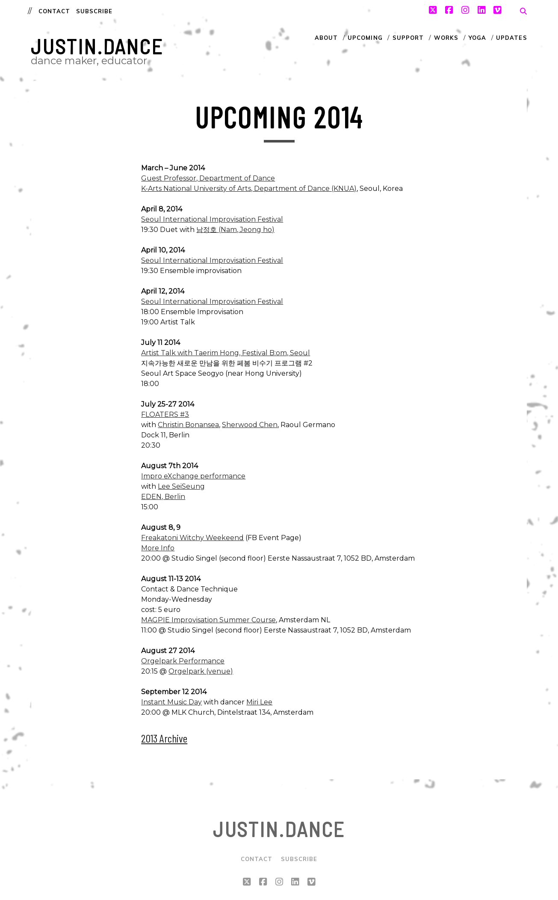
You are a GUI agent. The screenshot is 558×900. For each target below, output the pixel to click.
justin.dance (97, 46)
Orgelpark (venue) (200, 671)
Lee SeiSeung (181, 486)
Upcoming (365, 37)
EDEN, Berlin (163, 497)
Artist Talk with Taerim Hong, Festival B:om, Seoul (225, 353)
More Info (157, 548)
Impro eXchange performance (193, 476)
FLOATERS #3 (165, 414)
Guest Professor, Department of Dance (208, 178)
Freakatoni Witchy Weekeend (192, 538)
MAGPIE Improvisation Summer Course (208, 620)
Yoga (477, 37)
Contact (54, 11)
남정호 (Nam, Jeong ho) (235, 230)
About (326, 37)
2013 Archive (164, 738)
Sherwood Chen (250, 425)
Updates (511, 37)
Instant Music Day (171, 702)
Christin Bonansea (188, 425)
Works (446, 37)
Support (408, 37)
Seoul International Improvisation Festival (212, 219)
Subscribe (94, 11)
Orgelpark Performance (182, 661)
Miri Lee (259, 702)
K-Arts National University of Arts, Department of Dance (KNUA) (249, 188)
